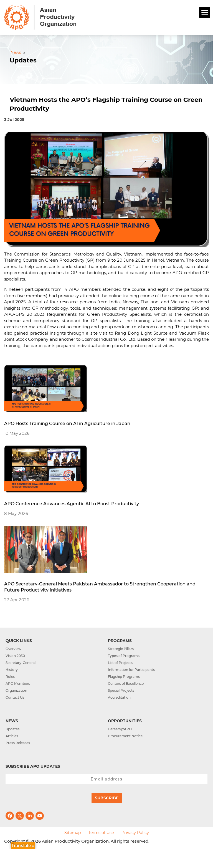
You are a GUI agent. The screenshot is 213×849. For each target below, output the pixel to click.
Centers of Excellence (126, 683)
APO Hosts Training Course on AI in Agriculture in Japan (67, 423)
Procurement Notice (125, 736)
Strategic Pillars (121, 649)
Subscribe (106, 797)
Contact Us (15, 697)
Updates (12, 729)
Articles (12, 736)
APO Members (18, 683)
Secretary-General (21, 663)
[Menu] (204, 12)
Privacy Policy (135, 832)
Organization (16, 690)
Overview (13, 649)
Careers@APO (120, 729)
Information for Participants (131, 670)
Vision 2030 (15, 656)
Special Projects (121, 690)
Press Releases (18, 743)
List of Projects (120, 663)
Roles (10, 676)
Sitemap (72, 832)
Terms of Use (101, 832)
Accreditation (119, 697)
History (12, 670)
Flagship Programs (124, 676)
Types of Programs (124, 656)
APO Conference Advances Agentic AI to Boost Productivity (71, 503)
